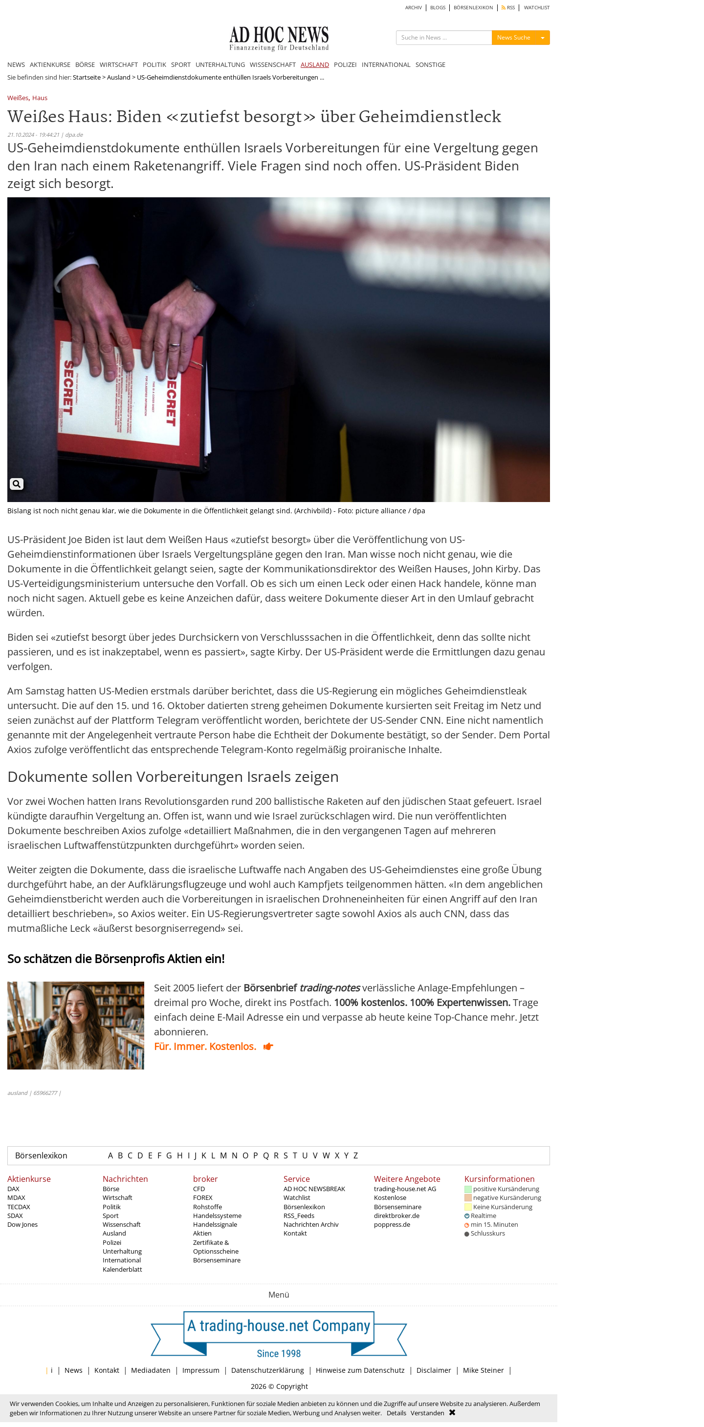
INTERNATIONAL (386, 64)
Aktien (202, 1233)
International (122, 1260)
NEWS (16, 64)
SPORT (181, 64)
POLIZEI (345, 64)
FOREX (203, 1197)
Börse (111, 1188)
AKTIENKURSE (50, 64)
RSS (508, 7)
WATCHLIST (537, 7)
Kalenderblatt (122, 1269)
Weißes (17, 98)
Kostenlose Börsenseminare (397, 1202)
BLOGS (437, 7)
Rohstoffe (207, 1206)
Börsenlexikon (41, 1155)
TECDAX (18, 1206)
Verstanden (427, 1412)
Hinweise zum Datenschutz (360, 1370)
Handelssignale (215, 1224)
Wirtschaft (117, 1197)
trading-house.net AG (405, 1188)
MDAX (16, 1197)
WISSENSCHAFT (273, 64)
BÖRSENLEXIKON (473, 7)
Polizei (112, 1242)
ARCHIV (413, 7)
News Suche (513, 37)
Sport (111, 1215)
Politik (112, 1206)
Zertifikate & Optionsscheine (216, 1247)
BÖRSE (85, 64)
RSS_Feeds (299, 1215)
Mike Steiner (483, 1370)
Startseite (87, 77)
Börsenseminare (217, 1260)
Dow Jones (22, 1224)
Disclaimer (434, 1370)
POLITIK (154, 64)
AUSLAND (315, 64)
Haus (39, 98)
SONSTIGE (430, 64)
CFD (199, 1188)
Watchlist (297, 1197)
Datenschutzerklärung (267, 1370)
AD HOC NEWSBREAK (314, 1188)
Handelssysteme (217, 1215)
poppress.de (392, 1224)
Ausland (119, 77)
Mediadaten (151, 1370)
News (74, 1370)
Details (396, 1412)
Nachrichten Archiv (311, 1224)
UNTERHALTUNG (220, 64)
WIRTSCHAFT (119, 64)
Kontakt (295, 1233)
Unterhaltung (122, 1251)
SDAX (15, 1215)
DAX (13, 1188)
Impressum (201, 1370)
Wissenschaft (122, 1224)
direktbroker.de (396, 1215)
